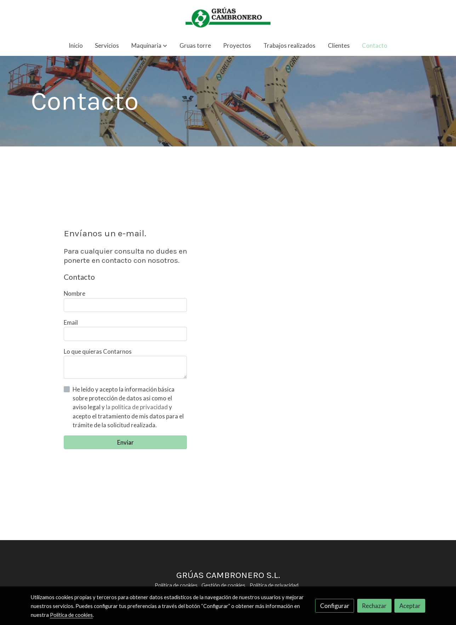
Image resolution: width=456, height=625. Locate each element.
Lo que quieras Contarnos (98, 351)
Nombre (74, 293)
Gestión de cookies (223, 585)
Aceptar (410, 605)
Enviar (125, 442)
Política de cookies (176, 585)
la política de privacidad (137, 407)
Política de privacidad (274, 585)
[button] (149, 45)
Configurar (334, 605)
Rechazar (374, 605)
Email (71, 322)
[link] (228, 17)
